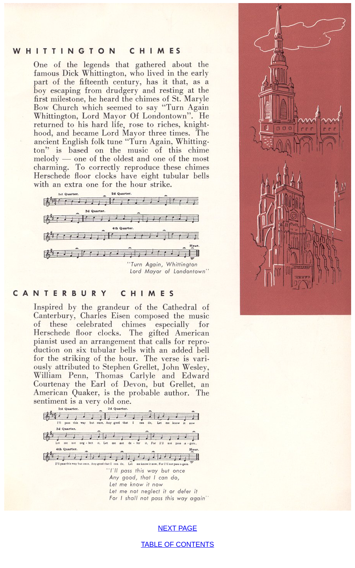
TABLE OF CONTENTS (177, 544)
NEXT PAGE (177, 528)
